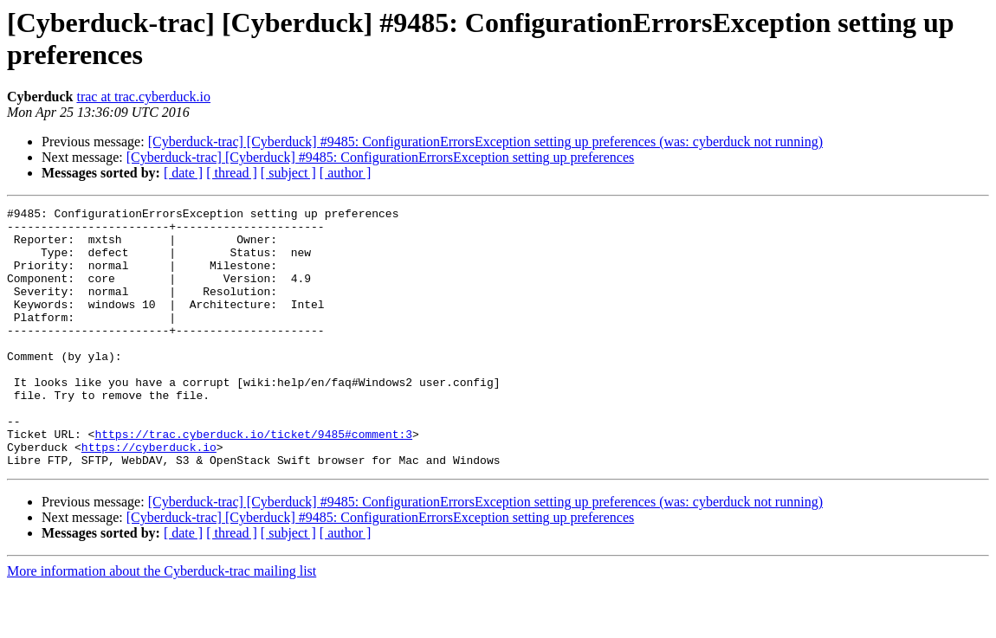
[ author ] (346, 172)
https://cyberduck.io (149, 496)
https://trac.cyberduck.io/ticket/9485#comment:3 (253, 480)
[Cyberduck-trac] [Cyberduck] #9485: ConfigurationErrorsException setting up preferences (380, 157)
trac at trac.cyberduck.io (143, 96)
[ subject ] (288, 172)
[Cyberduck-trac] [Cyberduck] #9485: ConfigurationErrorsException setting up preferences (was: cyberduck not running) (485, 141)
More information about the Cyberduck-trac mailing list (161, 622)
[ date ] (183, 172)
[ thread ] (231, 172)
